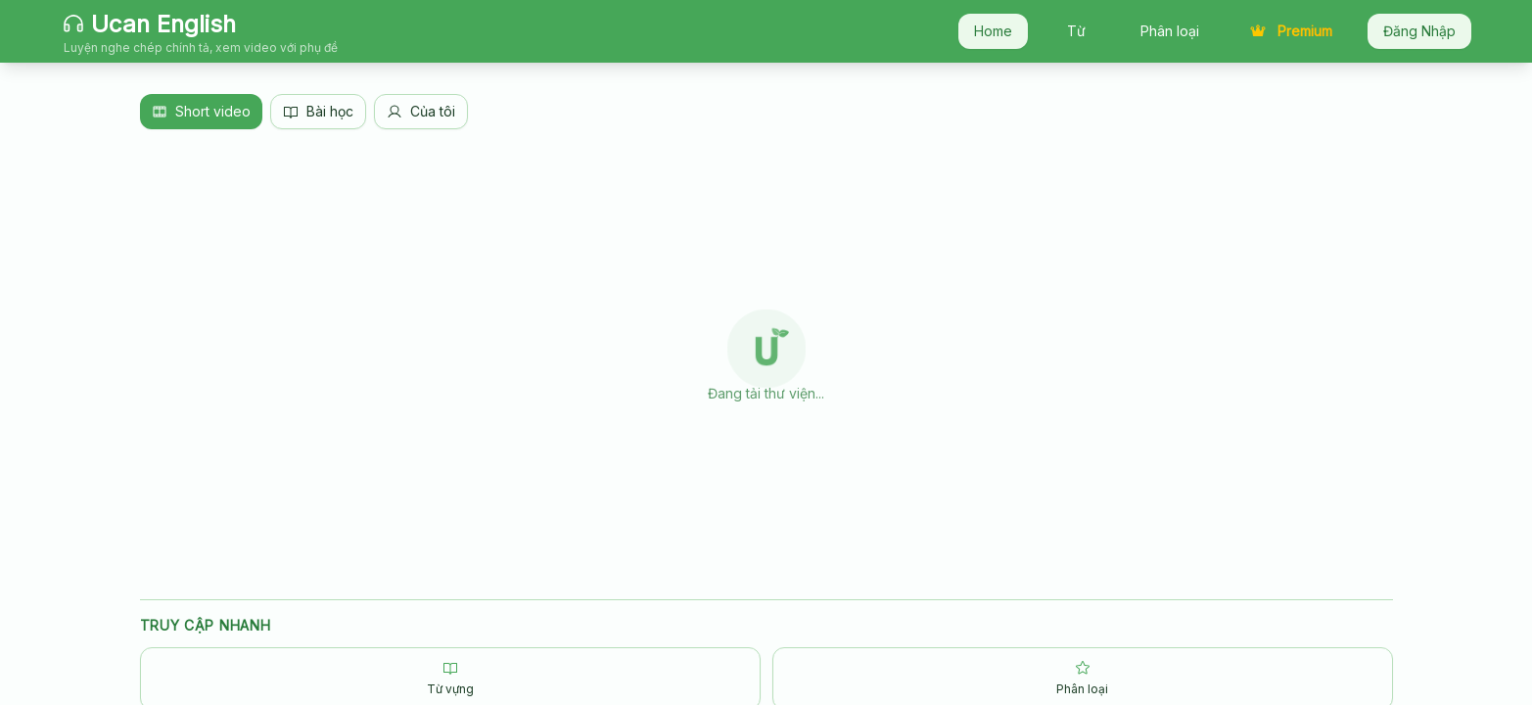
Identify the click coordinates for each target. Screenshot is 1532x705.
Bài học (318, 111)
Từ (1076, 31)
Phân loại (1169, 31)
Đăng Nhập (1419, 31)
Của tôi (421, 111)
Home (993, 31)
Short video (201, 111)
